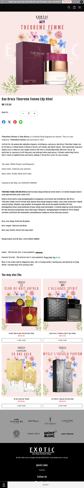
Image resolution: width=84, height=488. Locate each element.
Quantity (5, 112)
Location (42, 470)
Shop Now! (67, 2)
